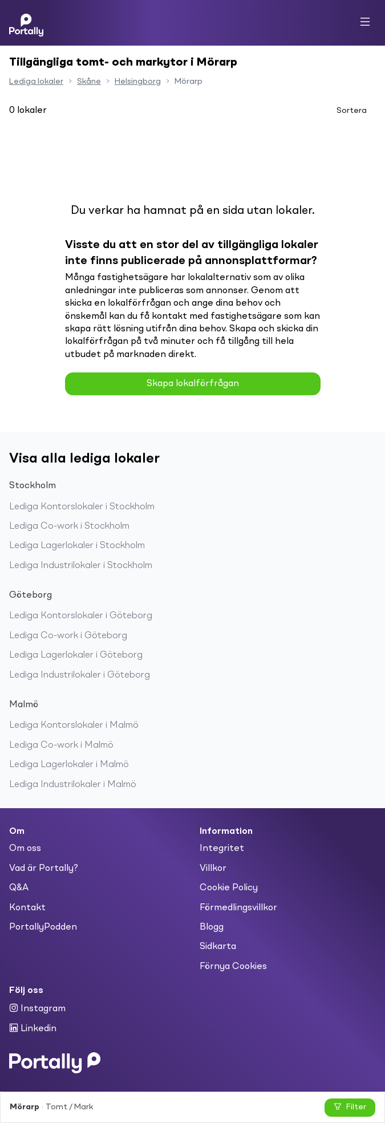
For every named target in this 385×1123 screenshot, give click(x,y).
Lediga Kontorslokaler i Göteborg (80, 616)
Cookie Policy (229, 888)
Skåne (89, 82)
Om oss (25, 848)
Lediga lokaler (36, 82)
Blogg (212, 927)
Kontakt (27, 908)
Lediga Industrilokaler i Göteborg (79, 675)
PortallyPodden (43, 927)
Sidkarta (218, 946)
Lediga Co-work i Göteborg (68, 635)
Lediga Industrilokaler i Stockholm (80, 565)
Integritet (222, 848)
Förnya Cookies (233, 966)
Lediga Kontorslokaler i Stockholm (82, 507)
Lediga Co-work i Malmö (61, 745)
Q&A (19, 888)
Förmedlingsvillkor (238, 908)
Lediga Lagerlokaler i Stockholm (77, 545)
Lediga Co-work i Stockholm (69, 526)
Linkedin (32, 1028)
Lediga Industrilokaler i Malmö (72, 784)
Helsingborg (138, 82)
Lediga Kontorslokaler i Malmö (74, 725)
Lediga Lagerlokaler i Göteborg (76, 655)
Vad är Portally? (43, 868)
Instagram (37, 1008)
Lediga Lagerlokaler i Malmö (69, 764)
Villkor (213, 868)
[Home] (26, 23)
